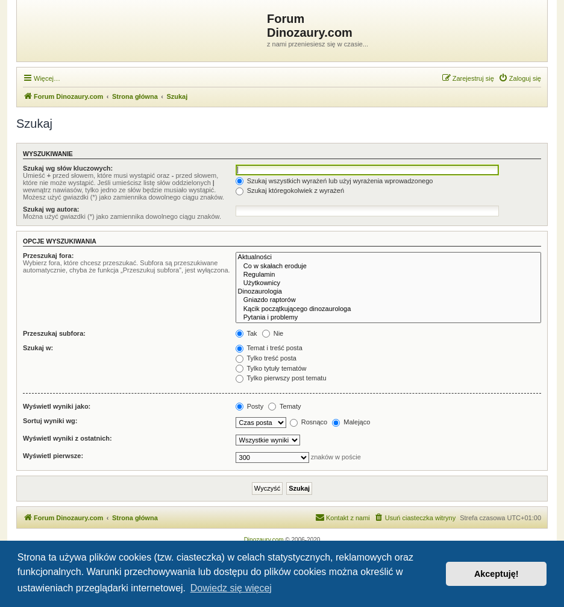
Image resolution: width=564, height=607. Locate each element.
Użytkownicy (388, 283)
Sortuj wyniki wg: (50, 420)
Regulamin (388, 275)
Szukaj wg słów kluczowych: (68, 168)
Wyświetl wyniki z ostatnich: (67, 438)
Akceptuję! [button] (496, 574)
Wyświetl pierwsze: (53, 455)
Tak (246, 333)
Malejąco (351, 422)
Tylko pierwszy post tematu (281, 378)
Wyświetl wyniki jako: (56, 406)
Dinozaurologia (388, 292)
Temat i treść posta (269, 347)
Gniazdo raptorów (388, 300)
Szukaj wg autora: (51, 209)
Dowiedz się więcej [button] (231, 588)
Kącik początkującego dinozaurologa (388, 309)
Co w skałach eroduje (388, 266)
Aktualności (388, 257)
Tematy (284, 406)
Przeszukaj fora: (48, 255)
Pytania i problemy (388, 317)
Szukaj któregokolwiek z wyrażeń (290, 190)
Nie (273, 333)
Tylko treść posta (266, 358)
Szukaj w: (38, 347)
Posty (250, 406)
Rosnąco (308, 422)
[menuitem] (519, 78)
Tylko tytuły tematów (271, 368)
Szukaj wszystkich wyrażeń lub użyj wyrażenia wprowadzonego (334, 180)
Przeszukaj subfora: (54, 333)
